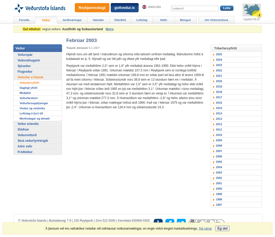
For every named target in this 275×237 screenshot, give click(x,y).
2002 (219, 177)
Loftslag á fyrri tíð (31, 113)
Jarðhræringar (72, 19)
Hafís (163, 19)
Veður (46, 20)
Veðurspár (25, 55)
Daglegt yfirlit (28, 87)
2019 (219, 86)
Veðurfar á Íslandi (30, 77)
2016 (219, 102)
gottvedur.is (125, 8)
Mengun (185, 19)
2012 (219, 124)
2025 (219, 54)
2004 (219, 167)
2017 (219, 97)
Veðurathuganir (29, 60)
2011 (219, 129)
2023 (219, 65)
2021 (219, 75)
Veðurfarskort (29, 98)
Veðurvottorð (27, 135)
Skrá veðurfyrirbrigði (33, 141)
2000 (219, 188)
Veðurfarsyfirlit (29, 82)
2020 (219, 81)
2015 (219, 108)
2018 (219, 91)
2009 (219, 140)
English (154, 6)
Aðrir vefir (25, 146)
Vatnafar (98, 19)
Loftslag (141, 19)
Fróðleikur (25, 152)
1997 (219, 204)
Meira (110, 29)
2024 (219, 59)
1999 (219, 194)
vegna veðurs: (63, 29)
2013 (219, 118)
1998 (219, 199)
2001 (219, 183)
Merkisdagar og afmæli (35, 118)
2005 (219, 161)
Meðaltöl (25, 92)
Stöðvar (23, 129)
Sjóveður (24, 66)
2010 (219, 134)
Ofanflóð (120, 19)
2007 (219, 151)
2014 (219, 113)
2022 (219, 70)
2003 (219, 172)
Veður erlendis (28, 124)
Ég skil (222, 228)
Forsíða (24, 19)
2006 (219, 156)
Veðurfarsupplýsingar (34, 103)
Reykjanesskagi (92, 8)
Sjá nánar (205, 228)
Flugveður (25, 71)
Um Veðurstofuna (216, 19)
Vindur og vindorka (32, 108)
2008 (219, 145)
